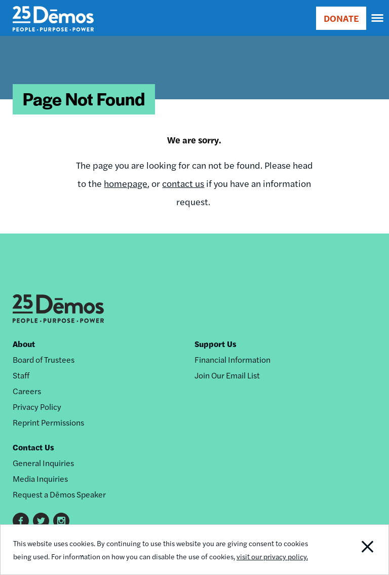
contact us (183, 183)
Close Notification (351, 549)
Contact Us (33, 447)
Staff (21, 375)
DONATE (341, 18)
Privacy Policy (37, 406)
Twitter (41, 521)
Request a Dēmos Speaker (59, 494)
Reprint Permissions (48, 422)
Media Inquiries (40, 478)
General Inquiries (43, 463)
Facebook (21, 521)
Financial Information (232, 359)
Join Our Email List (227, 375)
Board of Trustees (43, 359)
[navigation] (378, 18)
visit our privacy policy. (272, 556)
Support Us (215, 344)
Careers (27, 391)
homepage (125, 183)
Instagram (61, 521)
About (24, 344)
